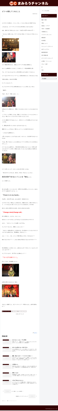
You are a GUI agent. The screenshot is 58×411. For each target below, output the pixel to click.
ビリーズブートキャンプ (6, 311)
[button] (56, 10)
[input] (49, 10)
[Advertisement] (20, 18)
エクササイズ (14, 311)
